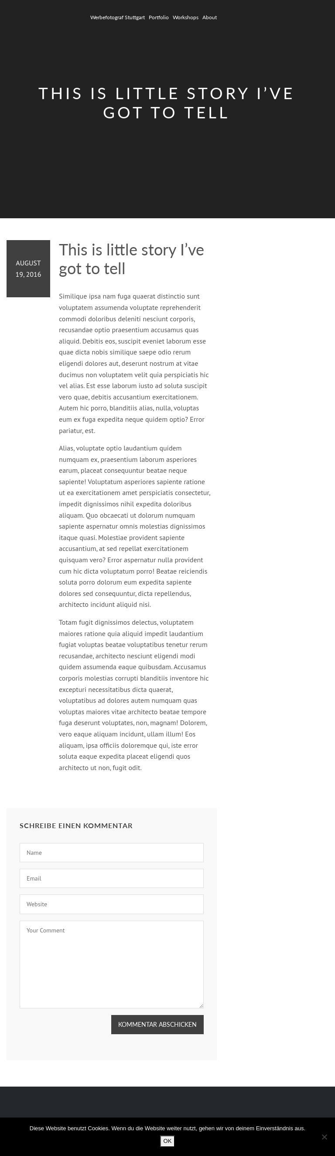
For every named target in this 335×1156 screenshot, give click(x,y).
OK (168, 1141)
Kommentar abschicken (157, 1024)
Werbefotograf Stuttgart (117, 17)
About (209, 17)
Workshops (185, 17)
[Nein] (324, 1136)
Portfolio (159, 17)
